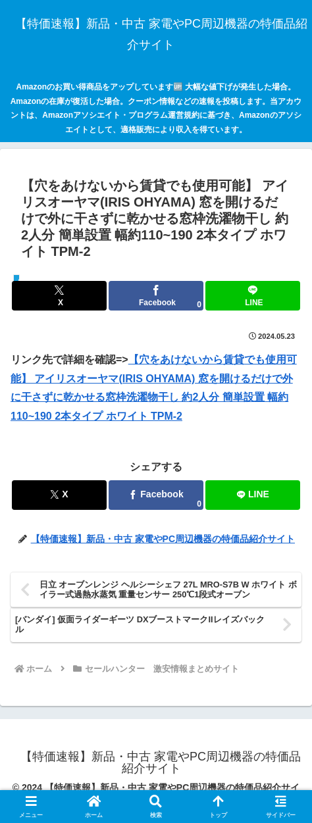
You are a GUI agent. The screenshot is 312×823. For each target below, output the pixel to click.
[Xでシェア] (59, 296)
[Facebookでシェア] (156, 296)
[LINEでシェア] (252, 296)
